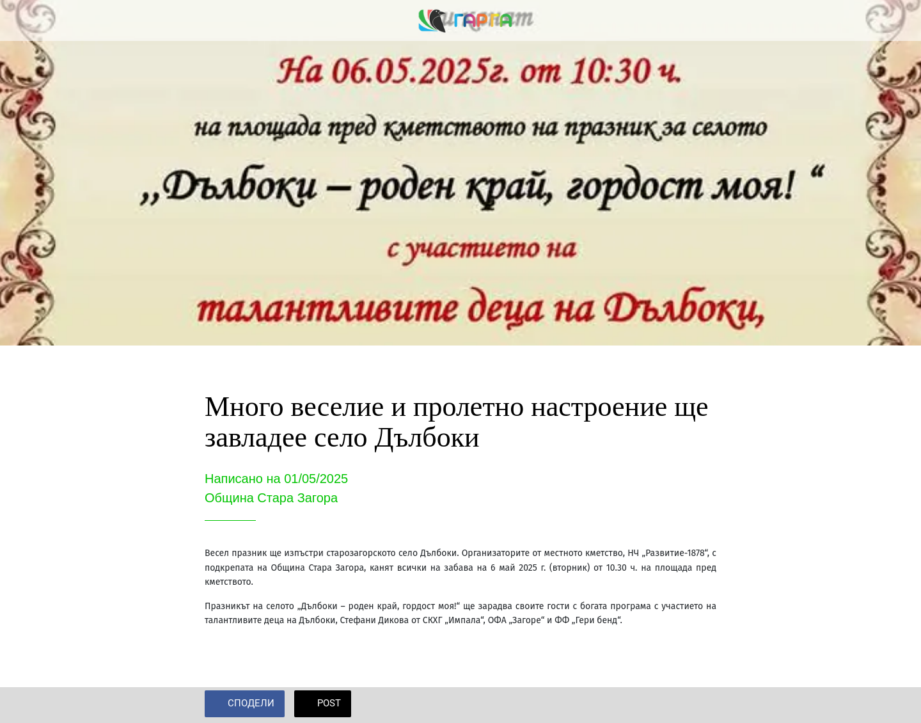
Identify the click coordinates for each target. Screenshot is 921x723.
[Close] (25, 20)
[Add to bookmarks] (701, 705)
